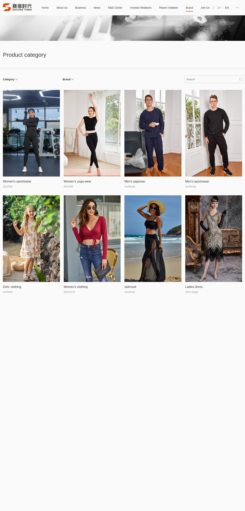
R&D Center (115, 7)
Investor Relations (141, 7)
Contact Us (230, 475)
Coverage (85, 469)
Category (9, 79)
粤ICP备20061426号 (49, 501)
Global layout (87, 462)
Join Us (205, 7)
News (97, 7)
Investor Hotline (160, 469)
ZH (219, 7)
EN (227, 7)
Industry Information (115, 462)
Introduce (26, 462)
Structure (36, 462)
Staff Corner (110, 475)
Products (204, 469)
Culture (25, 469)
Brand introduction (210, 462)
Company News (112, 469)
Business (80, 7)
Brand (189, 7)
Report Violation (168, 7)
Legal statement (75, 501)
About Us (62, 7)
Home (45, 7)
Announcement (160, 462)
